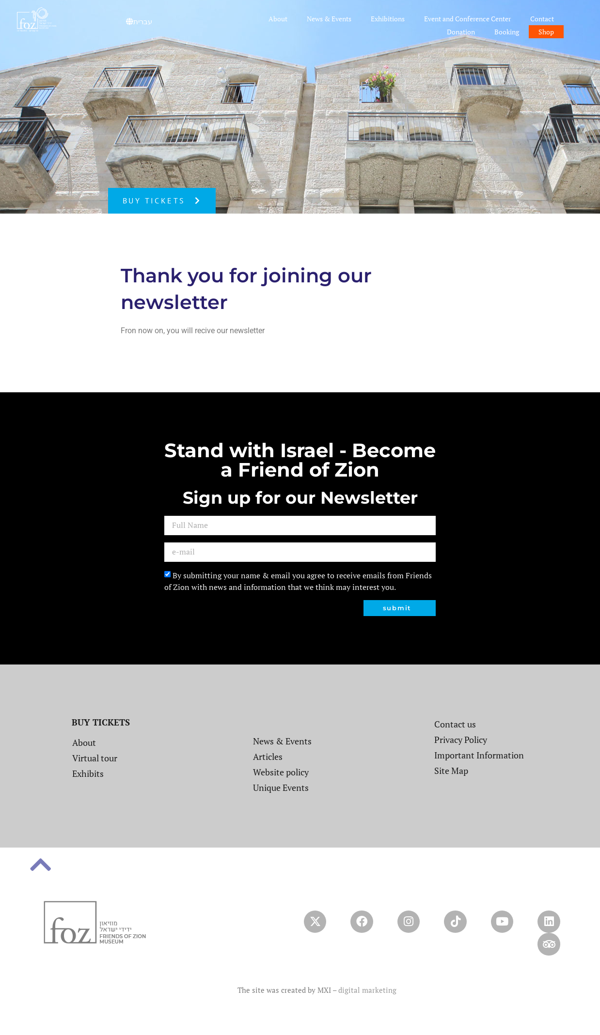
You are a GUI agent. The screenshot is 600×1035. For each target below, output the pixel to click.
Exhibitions (388, 18)
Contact (542, 18)
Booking (506, 31)
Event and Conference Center (467, 18)
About (277, 18)
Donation (461, 31)
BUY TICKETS (101, 722)
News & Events (329, 18)
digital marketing (367, 993)
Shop (546, 31)
